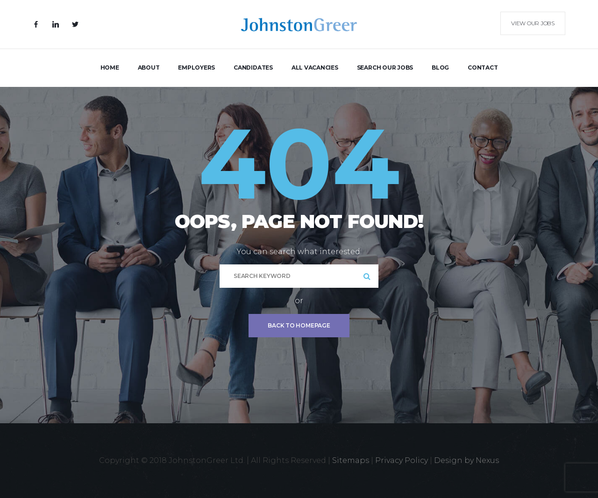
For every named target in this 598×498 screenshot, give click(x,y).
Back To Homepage (299, 325)
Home (109, 67)
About (149, 67)
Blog (440, 67)
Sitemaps (350, 460)
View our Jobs (533, 23)
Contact (483, 67)
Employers (196, 67)
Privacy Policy (401, 460)
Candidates (253, 67)
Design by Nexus (466, 460)
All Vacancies (315, 67)
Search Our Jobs (385, 67)
